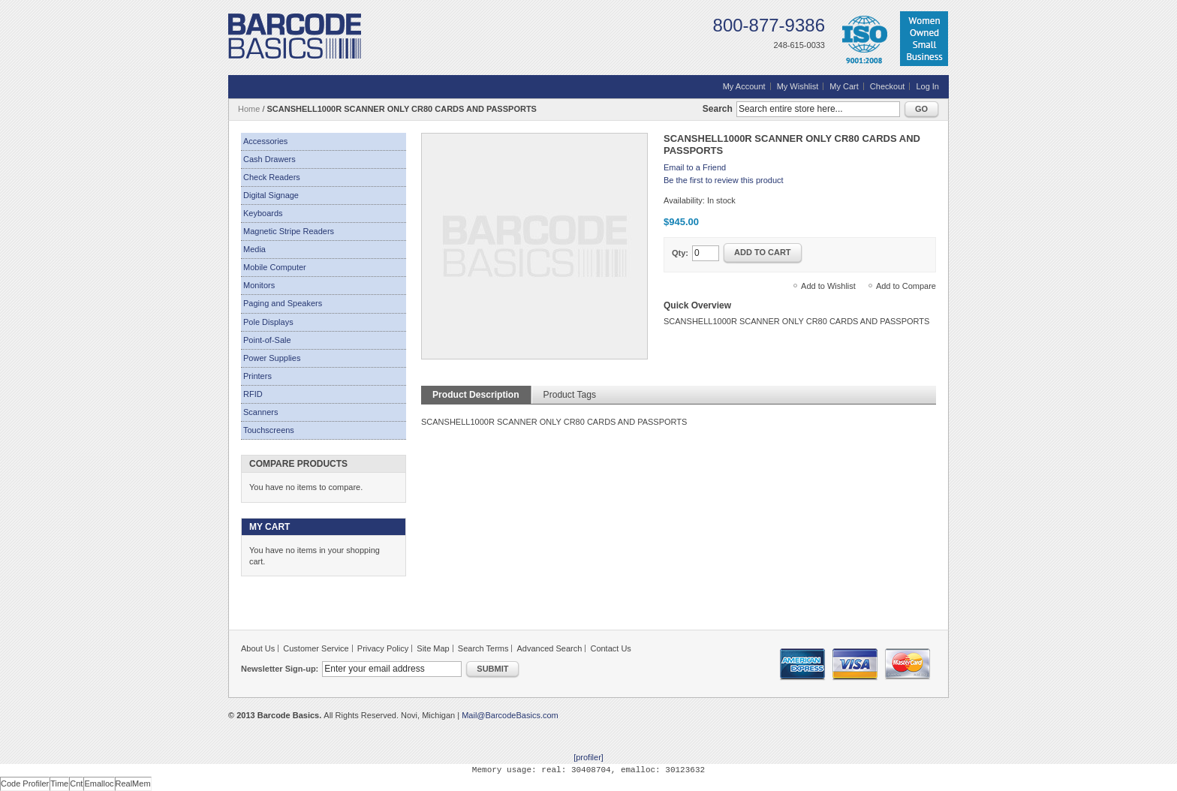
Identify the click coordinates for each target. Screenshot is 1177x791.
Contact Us (610, 648)
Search (718, 109)
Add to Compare (906, 285)
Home (249, 108)
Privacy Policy (382, 648)
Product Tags (569, 394)
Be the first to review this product (724, 180)
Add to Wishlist (828, 285)
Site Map (433, 648)
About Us (258, 648)
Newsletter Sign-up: (279, 668)
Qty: (680, 252)
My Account (744, 86)
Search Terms (483, 648)
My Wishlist (798, 86)
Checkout (887, 86)
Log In (927, 86)
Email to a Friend (695, 167)
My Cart (844, 86)
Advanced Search (549, 648)
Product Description (475, 394)
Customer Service (315, 648)
